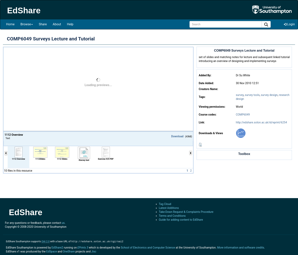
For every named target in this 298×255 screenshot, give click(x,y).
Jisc (93, 251)
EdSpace (51, 251)
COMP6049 (243, 114)
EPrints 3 (82, 247)
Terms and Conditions (172, 215)
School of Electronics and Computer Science (148, 247)
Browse (26, 24)
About (57, 24)
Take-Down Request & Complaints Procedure (186, 211)
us (63, 222)
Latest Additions (169, 207)
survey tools (252, 95)
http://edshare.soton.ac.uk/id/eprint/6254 (261, 122)
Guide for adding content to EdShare (181, 219)
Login (289, 24)
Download (177, 136)
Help (70, 24)
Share (43, 24)
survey (240, 95)
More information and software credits (240, 247)
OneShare (69, 251)
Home (10, 24)
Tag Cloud (165, 204)
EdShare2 (57, 247)
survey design (269, 95)
